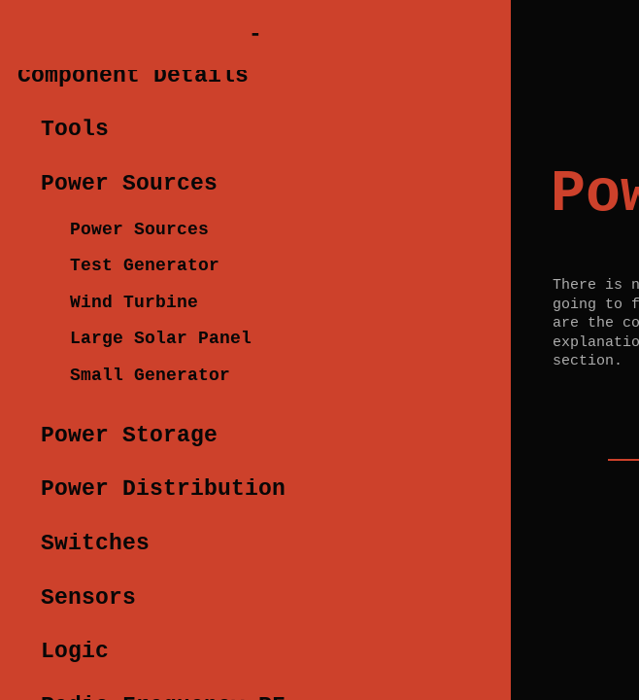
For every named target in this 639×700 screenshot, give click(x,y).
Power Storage (129, 435)
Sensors (88, 598)
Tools (75, 129)
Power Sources (129, 183)
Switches (95, 543)
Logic (75, 651)
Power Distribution (163, 489)
